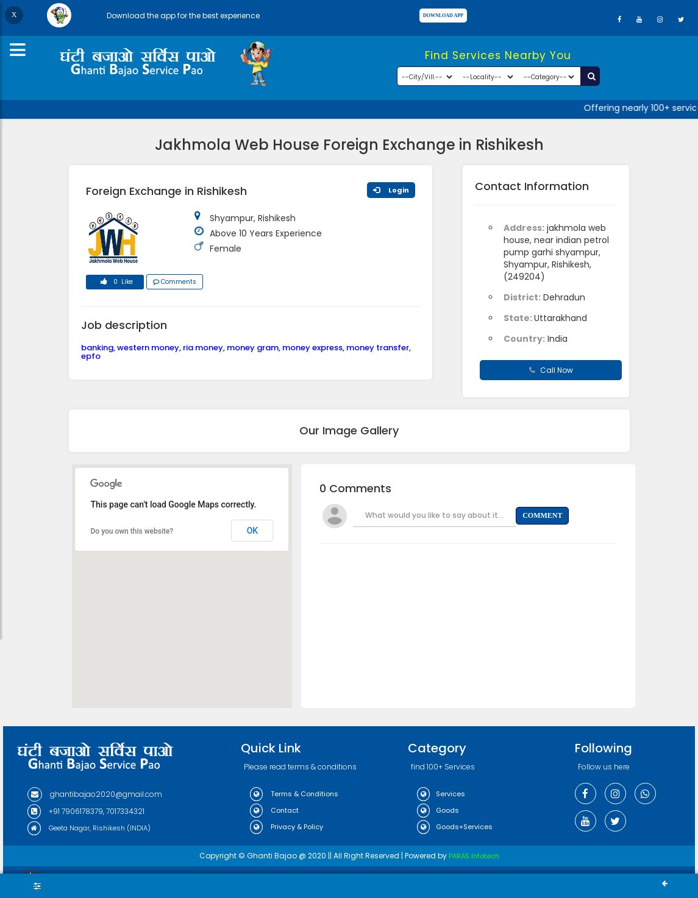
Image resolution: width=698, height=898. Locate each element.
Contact (274, 810)
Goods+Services (455, 827)
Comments (174, 281)
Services (441, 794)
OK (252, 531)
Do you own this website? (132, 531)
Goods (438, 810)
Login (391, 190)
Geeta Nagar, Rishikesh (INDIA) (89, 828)
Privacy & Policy (286, 827)
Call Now (551, 370)
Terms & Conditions (294, 794)
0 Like (114, 283)
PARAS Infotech (474, 856)
